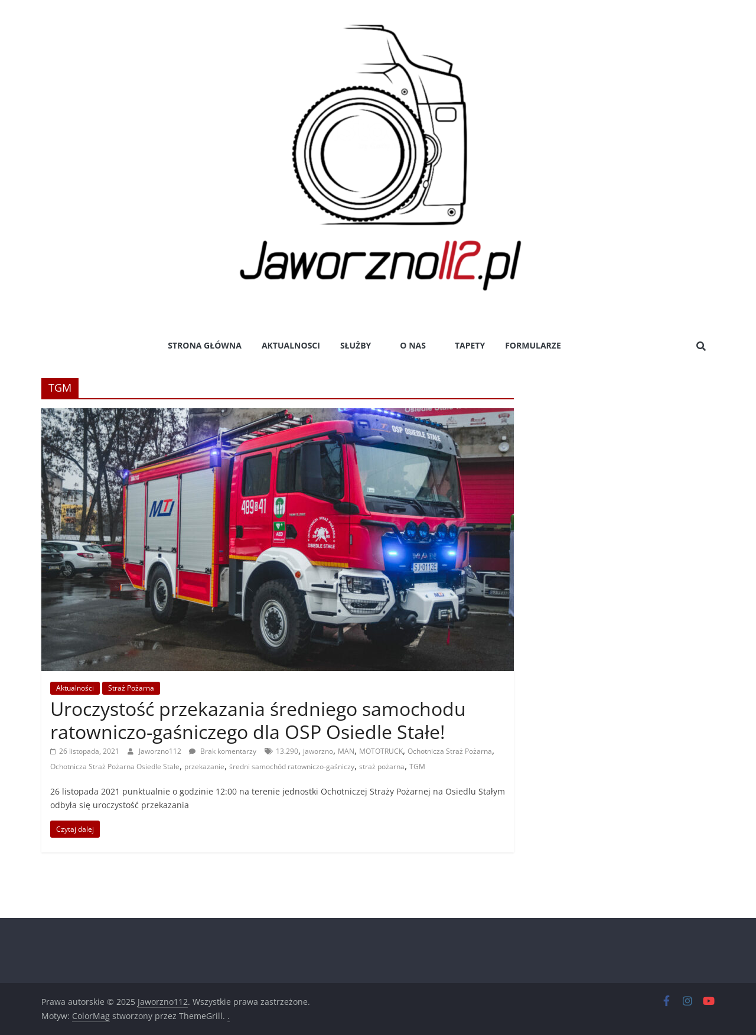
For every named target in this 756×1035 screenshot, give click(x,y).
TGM (417, 766)
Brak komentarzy (222, 751)
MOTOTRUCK (381, 751)
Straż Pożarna (131, 688)
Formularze (533, 345)
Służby (355, 345)
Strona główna (205, 345)
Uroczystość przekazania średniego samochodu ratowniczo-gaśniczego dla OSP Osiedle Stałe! (258, 720)
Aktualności (75, 688)
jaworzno (318, 751)
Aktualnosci (291, 345)
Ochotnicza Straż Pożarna (450, 751)
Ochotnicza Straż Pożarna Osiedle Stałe (115, 766)
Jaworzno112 (161, 751)
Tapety (470, 345)
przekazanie (204, 766)
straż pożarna (382, 766)
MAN (346, 751)
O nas (413, 345)
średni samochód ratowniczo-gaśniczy (291, 766)
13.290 (287, 751)
